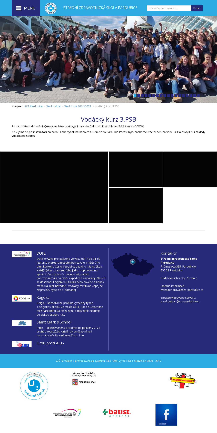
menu (26, 8)
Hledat (196, 8)
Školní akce (53, 106)
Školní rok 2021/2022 (77, 106)
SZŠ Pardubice (33, 106)
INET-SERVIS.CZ (136, 360)
